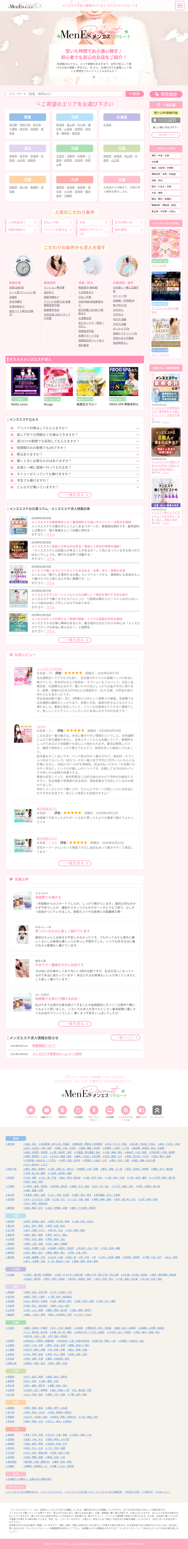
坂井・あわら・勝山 (57, 1235)
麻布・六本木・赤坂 (161, 186)
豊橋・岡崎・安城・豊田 (86, 1261)
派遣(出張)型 (16, 287)
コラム (50, 534)
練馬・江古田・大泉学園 (88, 1156)
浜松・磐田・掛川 (34, 1252)
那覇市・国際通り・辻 (36, 1466)
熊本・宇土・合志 (34, 1448)
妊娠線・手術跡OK (124, 300)
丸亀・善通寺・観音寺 (61, 1412)
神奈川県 (25, 124)
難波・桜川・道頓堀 (125, 1328)
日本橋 (154, 162)
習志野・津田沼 (59, 1186)
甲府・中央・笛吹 (34, 1239)
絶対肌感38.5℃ (47, 808)
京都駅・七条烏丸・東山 (132, 1341)
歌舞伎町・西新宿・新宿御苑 (165, 205)
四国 (16, 1402)
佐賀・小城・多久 (34, 1439)
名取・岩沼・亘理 (85, 1301)
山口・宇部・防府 (34, 1394)
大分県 (68, 191)
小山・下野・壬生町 (59, 1195)
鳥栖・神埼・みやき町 (58, 1439)
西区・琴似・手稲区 (55, 1279)
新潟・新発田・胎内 (35, 1221)
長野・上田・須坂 (34, 1244)
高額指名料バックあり (91, 340)
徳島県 (13, 187)
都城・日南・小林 (56, 1457)
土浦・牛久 (59, 1199)
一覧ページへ (125, 1037)
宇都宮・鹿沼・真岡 (35, 1195)
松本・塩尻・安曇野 (57, 1244)
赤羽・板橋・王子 (113, 1156)
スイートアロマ (160, 355)
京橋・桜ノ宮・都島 (62, 1332)
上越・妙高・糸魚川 (84, 1221)
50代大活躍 (119, 324)
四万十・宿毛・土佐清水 (59, 1421)
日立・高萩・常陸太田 (36, 1203)
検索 (134, 94)
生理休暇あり (17, 306)
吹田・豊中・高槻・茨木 (147, 1332)
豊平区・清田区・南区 (80, 1279)
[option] (94, 42)
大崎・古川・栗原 (107, 1301)
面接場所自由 (51, 310)
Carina (41, 726)
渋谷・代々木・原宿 (117, 1144)
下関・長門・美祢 (78, 1394)
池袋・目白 (156, 180)
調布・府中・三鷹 (120, 1160)
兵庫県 (81, 156)
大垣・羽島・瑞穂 (111, 1248)
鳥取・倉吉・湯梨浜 (57, 1377)
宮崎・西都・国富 (34, 1457)
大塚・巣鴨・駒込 (113, 1152)
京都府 (71, 156)
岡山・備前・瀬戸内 (35, 1385)
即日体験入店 (124, 222)
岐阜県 (11, 1248)
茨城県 (34, 129)
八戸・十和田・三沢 (62, 1292)
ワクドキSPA (158, 265)
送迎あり (49, 292)
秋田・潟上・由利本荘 (36, 1306)
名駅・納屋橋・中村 (35, 1257)
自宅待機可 (15, 301)
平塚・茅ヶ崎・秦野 (35, 1173)
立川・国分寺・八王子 (36, 1164)
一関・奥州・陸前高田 (61, 1297)
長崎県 (81, 187)
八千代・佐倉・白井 (123, 1186)
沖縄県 (68, 195)
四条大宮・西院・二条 (105, 1341)
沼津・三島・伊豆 (78, 1252)
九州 (16, 1429)
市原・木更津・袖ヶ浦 (149, 1186)
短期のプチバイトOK (91, 231)
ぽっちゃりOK (121, 328)
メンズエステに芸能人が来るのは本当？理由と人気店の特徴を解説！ (165, 465)
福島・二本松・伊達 (35, 1314)
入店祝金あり (17, 222)
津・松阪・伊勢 (57, 1350)
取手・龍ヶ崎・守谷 (125, 1199)
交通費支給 (84, 318)
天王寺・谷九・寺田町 (120, 1332)
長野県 (79, 129)
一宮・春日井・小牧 (59, 1261)
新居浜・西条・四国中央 (64, 1417)
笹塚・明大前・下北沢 (138, 1156)
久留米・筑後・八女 (81, 1435)
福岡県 (60, 187)
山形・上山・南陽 (34, 1310)
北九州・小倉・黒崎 (57, 1435)
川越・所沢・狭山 (93, 1177)
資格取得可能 (86, 331)
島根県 (118, 156)
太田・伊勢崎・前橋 (57, 1208)
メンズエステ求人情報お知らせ (23, 1492)
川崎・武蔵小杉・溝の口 (62, 1169)
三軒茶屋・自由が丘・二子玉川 (40, 1160)
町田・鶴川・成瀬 (162, 1156)
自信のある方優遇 (123, 338)
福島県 (32, 160)
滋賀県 (68, 160)
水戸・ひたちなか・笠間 (37, 1199)
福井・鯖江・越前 (34, 1235)
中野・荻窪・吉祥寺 (70, 1160)
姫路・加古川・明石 (79, 1345)
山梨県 (68, 129)
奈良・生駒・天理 (34, 1359)
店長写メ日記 (133, 1492)
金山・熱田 (171, 1257)
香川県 (24, 187)
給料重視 (121, 229)
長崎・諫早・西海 (34, 1444)
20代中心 (118, 310)
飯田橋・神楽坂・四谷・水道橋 (148, 1148)
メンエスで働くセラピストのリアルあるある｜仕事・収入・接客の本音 (165, 516)
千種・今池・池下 (153, 1257)
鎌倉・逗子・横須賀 (163, 1169)
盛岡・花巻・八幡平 (35, 1297)
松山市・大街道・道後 (36, 1417)
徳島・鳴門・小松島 (57, 1408)
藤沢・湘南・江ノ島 (112, 1169)
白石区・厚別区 (33, 1279)
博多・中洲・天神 (160, 155)
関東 (16, 1138)
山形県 (21, 160)
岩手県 (24, 156)
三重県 (11, 1350)
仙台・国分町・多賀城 (36, 1301)
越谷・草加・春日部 (70, 1177)
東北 (16, 1286)
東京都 (13, 124)
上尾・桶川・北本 (115, 1177)
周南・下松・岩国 (56, 1394)
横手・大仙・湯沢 (60, 1306)
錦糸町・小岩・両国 (137, 1152)
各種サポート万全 (88, 335)
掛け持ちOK (120, 305)
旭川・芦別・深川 (104, 1279)
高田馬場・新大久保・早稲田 (55, 1144)
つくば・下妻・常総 (79, 1199)
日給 (82, 222)
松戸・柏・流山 (101, 1186)
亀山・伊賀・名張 (78, 1350)
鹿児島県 (12, 1462)
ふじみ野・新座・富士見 (163, 1177)
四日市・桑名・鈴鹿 (35, 1350)
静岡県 (65, 133)
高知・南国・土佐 (34, 1421)
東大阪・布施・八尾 (35, 1336)
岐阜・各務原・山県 (35, 1248)
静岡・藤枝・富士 (56, 1252)
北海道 (107, 124)
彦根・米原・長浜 (78, 1354)
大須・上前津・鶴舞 (110, 1257)
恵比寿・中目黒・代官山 (163, 211)
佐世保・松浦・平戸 (57, 1444)
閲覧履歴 (169, 94)
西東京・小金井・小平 (96, 1160)
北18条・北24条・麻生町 (135, 1275)
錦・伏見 (84, 1257)
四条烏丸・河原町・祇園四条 (39, 1341)
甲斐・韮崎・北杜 (56, 1239)
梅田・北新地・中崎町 (162, 168)
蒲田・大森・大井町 (66, 1148)
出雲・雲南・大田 (49, 1381)
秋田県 (11, 1306)
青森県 (13, 156)
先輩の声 (148, 1492)
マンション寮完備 (54, 287)
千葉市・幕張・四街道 (36, 1186)
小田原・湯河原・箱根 (61, 1173)
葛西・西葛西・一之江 (36, 1156)
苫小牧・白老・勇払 (152, 1279)
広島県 (11, 1390)
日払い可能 (51, 222)
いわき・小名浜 (83, 1314)
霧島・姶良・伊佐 (63, 1462)
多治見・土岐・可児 (88, 1248)
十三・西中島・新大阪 (36, 1332)
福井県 (11, 1235)
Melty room (19, 404)
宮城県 (34, 156)
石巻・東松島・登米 (62, 1301)
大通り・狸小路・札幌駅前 (38, 1275)
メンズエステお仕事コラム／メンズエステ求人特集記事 (94, 1492)
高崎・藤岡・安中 (34, 1208)
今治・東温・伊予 (89, 1417)
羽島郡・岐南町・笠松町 (62, 1248)
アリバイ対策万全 (55, 229)
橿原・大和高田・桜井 (58, 1359)
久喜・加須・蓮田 (138, 1177)
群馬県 (11, 1208)
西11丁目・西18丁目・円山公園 (102, 1275)
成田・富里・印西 (34, 1190)
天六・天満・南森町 (62, 1328)
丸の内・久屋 (56, 1257)
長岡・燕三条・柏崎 (59, 1221)
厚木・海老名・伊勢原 (138, 1169)
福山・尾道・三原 (60, 1390)
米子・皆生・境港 (34, 1377)
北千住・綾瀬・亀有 (62, 1156)
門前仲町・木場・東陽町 (163, 1152)
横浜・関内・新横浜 (161, 199)
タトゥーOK (120, 296)
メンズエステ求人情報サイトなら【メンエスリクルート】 (95, 1544)
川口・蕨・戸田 (48, 1177)
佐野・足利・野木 (82, 1195)
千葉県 (13, 129)
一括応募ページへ (166, 135)
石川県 (81, 124)
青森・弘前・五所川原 (36, 1292)
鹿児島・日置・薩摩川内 (37, 1462)
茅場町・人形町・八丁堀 (117, 1148)
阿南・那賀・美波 (34, 1408)
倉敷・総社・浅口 (58, 1385)
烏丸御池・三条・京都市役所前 (73, 1341)
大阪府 (60, 156)
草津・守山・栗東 (56, 1354)
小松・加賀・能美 (76, 1230)
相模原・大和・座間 (88, 1169)
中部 (16, 1215)
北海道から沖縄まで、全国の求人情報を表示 (30, 1479)
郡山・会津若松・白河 (61, 1314)
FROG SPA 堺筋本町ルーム (127, 404)
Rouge (48, 404)
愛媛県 (34, 187)
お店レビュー (164, 1492)
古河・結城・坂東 (149, 1199)
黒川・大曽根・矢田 (35, 1261)
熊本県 (11, 1448)
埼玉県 (37, 124)
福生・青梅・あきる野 (144, 1160)
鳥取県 (107, 156)
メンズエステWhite (49, 668)
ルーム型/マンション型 (22, 292)
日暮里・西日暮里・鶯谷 (88, 1152)
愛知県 (76, 133)
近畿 (16, 1322)
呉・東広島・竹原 (82, 1390)
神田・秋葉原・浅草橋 (36, 1152)
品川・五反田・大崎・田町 (38, 1148)
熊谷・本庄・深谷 (34, 1182)
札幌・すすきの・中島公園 (69, 1275)
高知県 (11, 1421)
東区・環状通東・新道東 (164, 1275)
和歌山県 (12, 1363)
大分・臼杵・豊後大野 (36, 1453)
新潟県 (60, 124)
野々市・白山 (56, 1230)
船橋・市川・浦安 (80, 1186)
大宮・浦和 (156, 193)
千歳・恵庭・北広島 (128, 1279)
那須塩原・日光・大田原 (108, 1195)
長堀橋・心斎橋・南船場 (152, 1328)
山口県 (115, 160)
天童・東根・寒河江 (81, 1310)
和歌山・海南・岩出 (35, 1363)
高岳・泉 (71, 1257)
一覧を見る (75, 495)
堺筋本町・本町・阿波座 (163, 174)
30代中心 (118, 314)
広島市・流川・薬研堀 (36, 1390)
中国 (16, 1371)
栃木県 (24, 129)
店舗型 (13, 297)
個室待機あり (17, 229)
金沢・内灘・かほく (35, 1230)
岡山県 (128, 156)
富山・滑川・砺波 (34, 1226)
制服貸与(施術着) (88, 287)
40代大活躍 (119, 319)
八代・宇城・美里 (56, 1448)
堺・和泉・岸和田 (58, 1336)
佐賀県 (71, 187)
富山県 (71, 124)
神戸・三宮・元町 (34, 1345)
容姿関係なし (121, 343)
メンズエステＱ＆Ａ (53, 1492)
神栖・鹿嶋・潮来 (102, 1199)
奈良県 (79, 160)
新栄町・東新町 (132, 1257)
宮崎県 (79, 191)
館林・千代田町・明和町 (84, 1208)
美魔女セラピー (87, 404)
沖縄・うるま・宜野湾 (63, 1466)
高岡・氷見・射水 (56, 1226)
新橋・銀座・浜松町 (90, 1148)
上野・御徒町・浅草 (62, 1152)
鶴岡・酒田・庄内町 (57, 1310)
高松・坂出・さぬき (35, 1412)
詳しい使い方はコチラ (165, 127)
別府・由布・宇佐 (60, 1453)
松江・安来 (30, 1381)
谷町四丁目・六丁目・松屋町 (90, 1332)
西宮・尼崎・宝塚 (56, 1345)
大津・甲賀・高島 (34, 1354)
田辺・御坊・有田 (58, 1363)
